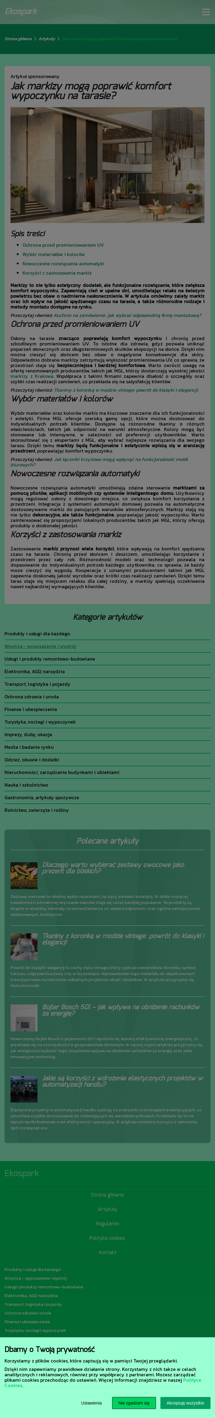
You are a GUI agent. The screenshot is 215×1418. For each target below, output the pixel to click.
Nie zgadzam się (134, 1403)
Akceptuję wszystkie (185, 1403)
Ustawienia (91, 1403)
